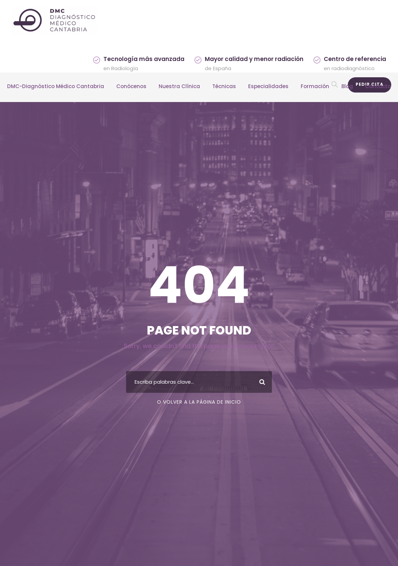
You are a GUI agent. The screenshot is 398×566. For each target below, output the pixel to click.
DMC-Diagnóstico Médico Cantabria (55, 86)
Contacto (378, 86)
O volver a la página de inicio (199, 402)
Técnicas (224, 86)
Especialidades (268, 86)
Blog (347, 86)
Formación (315, 86)
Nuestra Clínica (179, 86)
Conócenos (131, 86)
